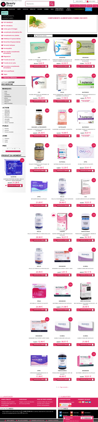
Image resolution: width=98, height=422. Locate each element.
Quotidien (7, 121)
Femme (7, 128)
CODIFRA (7, 95)
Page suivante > (64, 387)
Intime (6, 142)
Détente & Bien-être (7, 113)
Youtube (76, 412)
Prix (4, 146)
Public (5, 126)
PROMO (89, 6)
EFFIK (6, 98)
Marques (74, 6)
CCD (5, 93)
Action (5, 108)
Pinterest (87, 412)
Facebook (65, 412)
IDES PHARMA (8, 103)
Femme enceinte (9, 132)
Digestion (7, 116)
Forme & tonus (8, 117)
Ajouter (39, 66)
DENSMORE (7, 96)
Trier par (30, 35)
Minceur (5, 13)
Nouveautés (83, 6)
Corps (6, 140)
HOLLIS (6, 101)
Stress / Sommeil (9, 122)
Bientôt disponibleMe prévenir (85, 101)
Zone (4, 136)
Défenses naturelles (7, 110)
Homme (7, 130)
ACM (5, 91)
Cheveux (7, 138)
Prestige (95, 6)
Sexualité (7, 119)
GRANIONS (7, 100)
